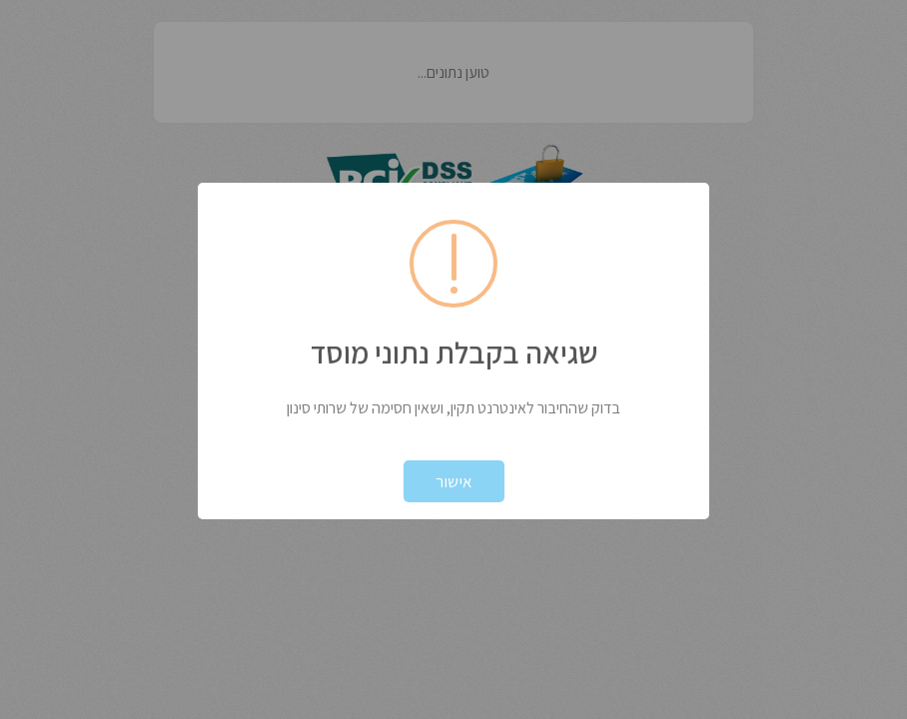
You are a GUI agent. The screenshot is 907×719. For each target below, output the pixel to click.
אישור (454, 481)
